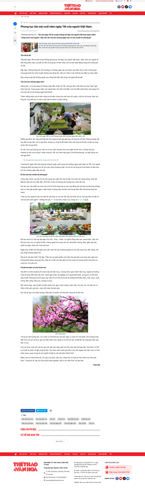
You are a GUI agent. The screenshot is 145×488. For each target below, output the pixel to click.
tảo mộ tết (82, 423)
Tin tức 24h (23, 13)
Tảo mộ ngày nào (70, 423)
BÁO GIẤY (90, 1)
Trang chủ (16, 16)
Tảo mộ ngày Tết (55, 423)
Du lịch (75, 13)
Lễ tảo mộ (61, 419)
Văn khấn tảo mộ (27, 419)
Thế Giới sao (92, 13)
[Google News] (88, 31)
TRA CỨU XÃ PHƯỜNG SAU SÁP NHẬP (105, 1)
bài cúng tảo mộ (41, 419)
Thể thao (33, 13)
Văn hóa (67, 13)
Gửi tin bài (119, 1)
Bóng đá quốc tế (56, 13)
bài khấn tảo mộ (73, 419)
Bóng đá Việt (43, 13)
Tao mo (91, 423)
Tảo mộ (52, 419)
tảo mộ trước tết (41, 423)
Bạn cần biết (103, 13)
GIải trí (82, 13)
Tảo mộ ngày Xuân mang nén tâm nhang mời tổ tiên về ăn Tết (59, 43)
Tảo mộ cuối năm (27, 423)
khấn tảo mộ (86, 419)
